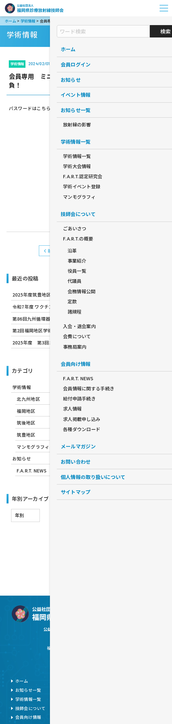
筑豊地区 (26, 434)
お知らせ (21, 458)
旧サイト (122, 708)
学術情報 (86, 250)
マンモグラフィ (33, 446)
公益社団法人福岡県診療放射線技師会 (34, 8)
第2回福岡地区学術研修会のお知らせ (51, 330)
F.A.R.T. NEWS (31, 470)
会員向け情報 (28, 717)
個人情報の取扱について (137, 690)
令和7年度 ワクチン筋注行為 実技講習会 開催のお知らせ (71, 306)
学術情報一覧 (28, 699)
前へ (50, 250)
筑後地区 (26, 422)
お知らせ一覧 (28, 690)
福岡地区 (26, 411)
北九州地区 (28, 399)
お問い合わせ (126, 681)
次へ (121, 250)
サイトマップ (126, 699)
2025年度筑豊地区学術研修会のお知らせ (55, 294)
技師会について (30, 708)
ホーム (21, 681)
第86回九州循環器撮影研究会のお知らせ (54, 318)
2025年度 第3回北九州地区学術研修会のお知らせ (65, 342)
